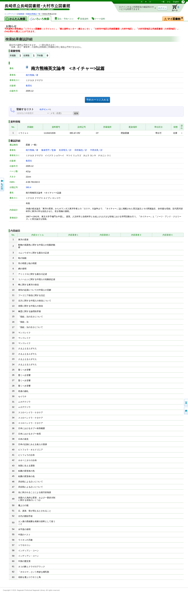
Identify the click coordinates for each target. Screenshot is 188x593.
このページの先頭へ (186, 402)
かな (169, 2)
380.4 (28, 187)
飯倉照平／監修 (48, 150)
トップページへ (186, 410)
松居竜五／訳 (65, 150)
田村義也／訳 (81, 150)
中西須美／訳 (96, 150)
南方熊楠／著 (32, 75)
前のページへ (2, 184)
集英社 (29, 85)
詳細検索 (20, 14)
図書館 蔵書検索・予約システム (35, 6)
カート (174, 7)
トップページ (9, 14)
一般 (162, 2)
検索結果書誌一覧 (33, 14)
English (176, 2)
